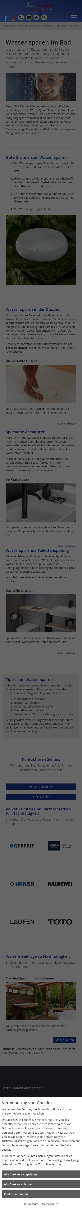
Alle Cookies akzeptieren (20, 1174)
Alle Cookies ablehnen (19, 1184)
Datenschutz (50, 1204)
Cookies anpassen (16, 1194)
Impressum (31, 1204)
